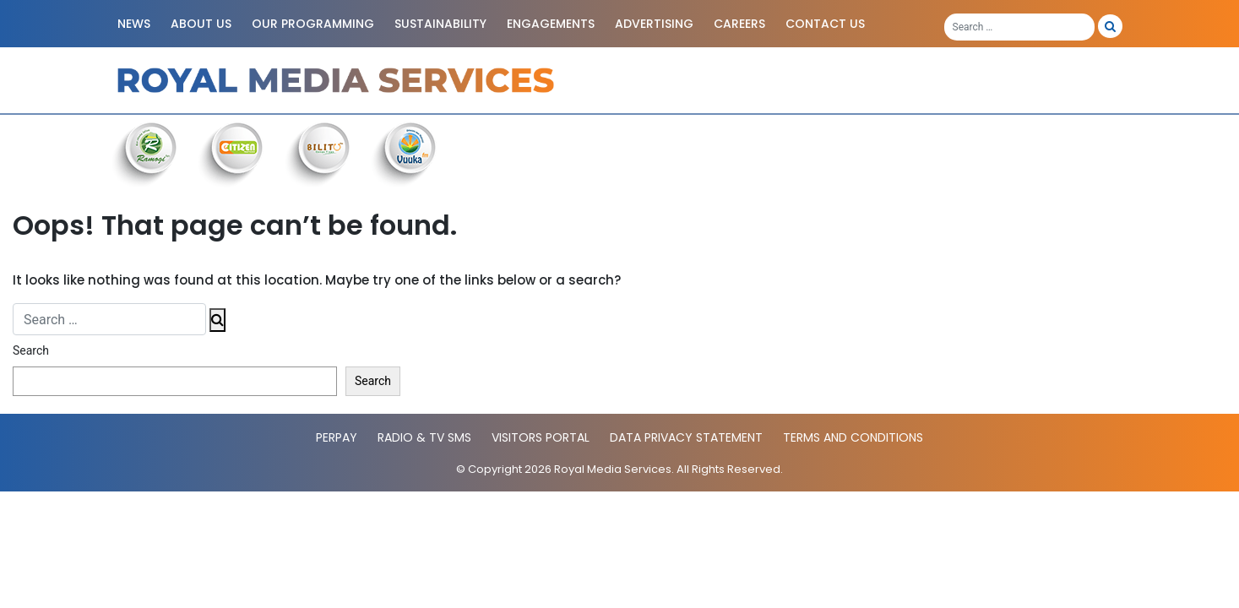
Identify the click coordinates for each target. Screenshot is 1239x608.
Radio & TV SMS (424, 437)
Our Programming (313, 23)
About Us (201, 23)
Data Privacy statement (686, 437)
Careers (739, 23)
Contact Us (825, 23)
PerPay (336, 437)
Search (31, 350)
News (133, 23)
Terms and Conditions (853, 437)
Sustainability (440, 23)
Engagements (551, 23)
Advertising (654, 23)
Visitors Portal (541, 437)
